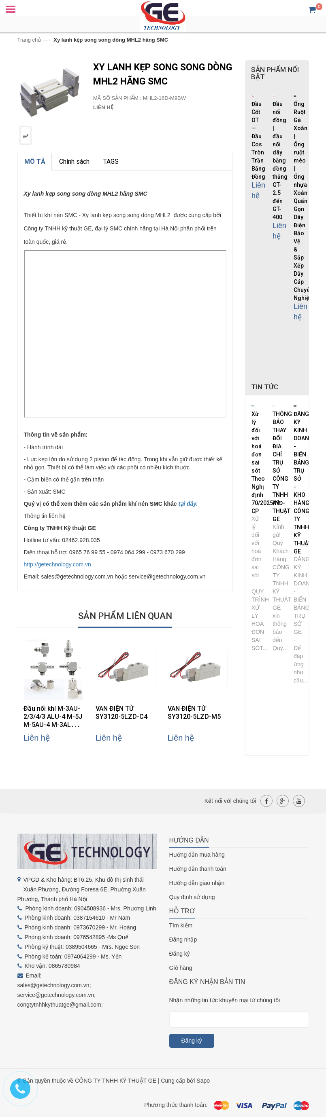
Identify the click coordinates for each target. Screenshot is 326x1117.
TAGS (111, 161)
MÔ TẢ (34, 161)
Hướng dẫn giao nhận (197, 883)
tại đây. (188, 503)
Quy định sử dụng (192, 897)
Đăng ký (179, 953)
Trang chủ (29, 40)
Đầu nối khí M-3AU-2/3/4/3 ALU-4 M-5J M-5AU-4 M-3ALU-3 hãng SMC (52, 721)
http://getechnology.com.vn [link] (57, 564)
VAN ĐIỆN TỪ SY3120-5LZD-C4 (121, 712)
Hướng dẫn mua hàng (197, 854)
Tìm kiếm (181, 925)
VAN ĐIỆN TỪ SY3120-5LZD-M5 (194, 712)
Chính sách (74, 161)
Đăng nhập (183, 939)
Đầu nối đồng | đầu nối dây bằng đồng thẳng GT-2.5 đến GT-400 (280, 160)
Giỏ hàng (180, 968)
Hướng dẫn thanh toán (197, 869)
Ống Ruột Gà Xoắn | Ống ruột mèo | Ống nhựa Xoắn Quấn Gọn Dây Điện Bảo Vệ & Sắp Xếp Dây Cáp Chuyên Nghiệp (303, 201)
